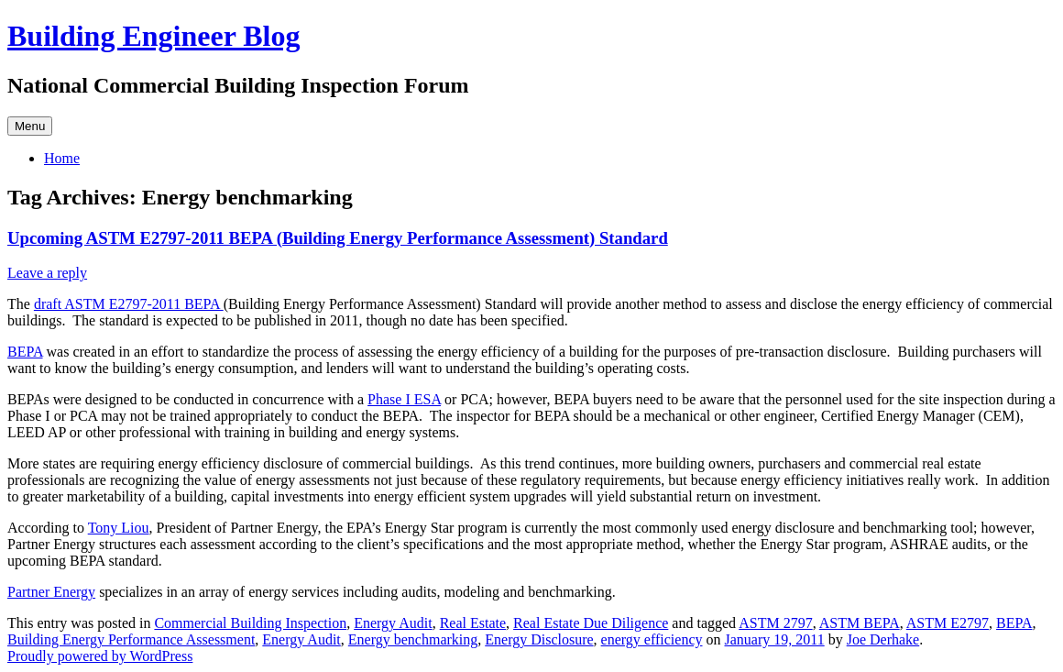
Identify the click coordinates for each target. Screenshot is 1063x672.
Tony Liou (118, 527)
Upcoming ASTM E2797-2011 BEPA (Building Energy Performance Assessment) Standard (337, 238)
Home (62, 158)
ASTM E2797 (947, 623)
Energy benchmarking (412, 639)
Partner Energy (51, 592)
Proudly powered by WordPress (99, 656)
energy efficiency (652, 639)
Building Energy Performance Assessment (131, 639)
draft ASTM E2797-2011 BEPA (129, 304)
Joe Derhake (883, 639)
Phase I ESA (404, 399)
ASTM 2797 (775, 623)
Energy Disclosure (539, 639)
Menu (30, 126)
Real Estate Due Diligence (590, 623)
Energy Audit (393, 623)
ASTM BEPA (859, 623)
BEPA (25, 351)
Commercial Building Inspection (250, 623)
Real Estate (473, 623)
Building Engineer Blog (154, 35)
